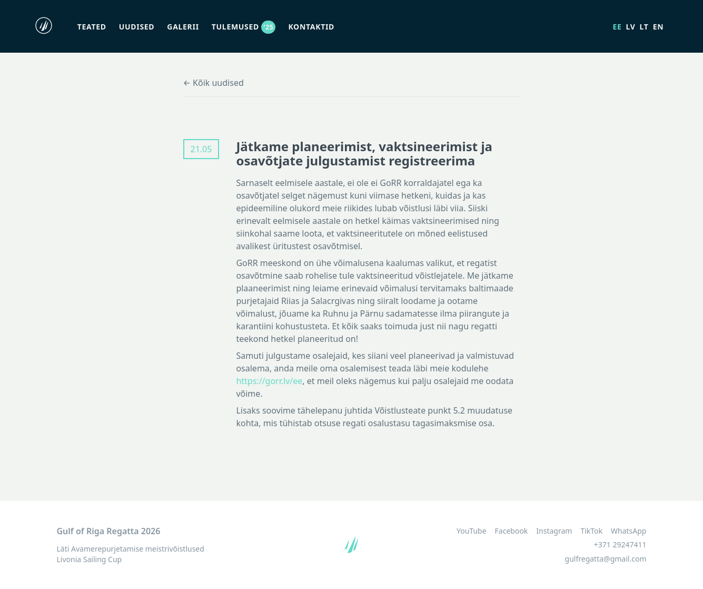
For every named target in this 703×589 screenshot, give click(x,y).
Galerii (183, 27)
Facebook (511, 531)
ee (616, 27)
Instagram (554, 531)
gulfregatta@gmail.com (606, 559)
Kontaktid (311, 27)
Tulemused (244, 27)
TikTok (591, 531)
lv (631, 27)
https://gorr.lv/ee (269, 381)
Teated (91, 27)
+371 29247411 (620, 544)
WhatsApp (628, 531)
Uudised (137, 27)
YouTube (472, 531)
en (658, 27)
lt (644, 27)
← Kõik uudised (213, 82)
